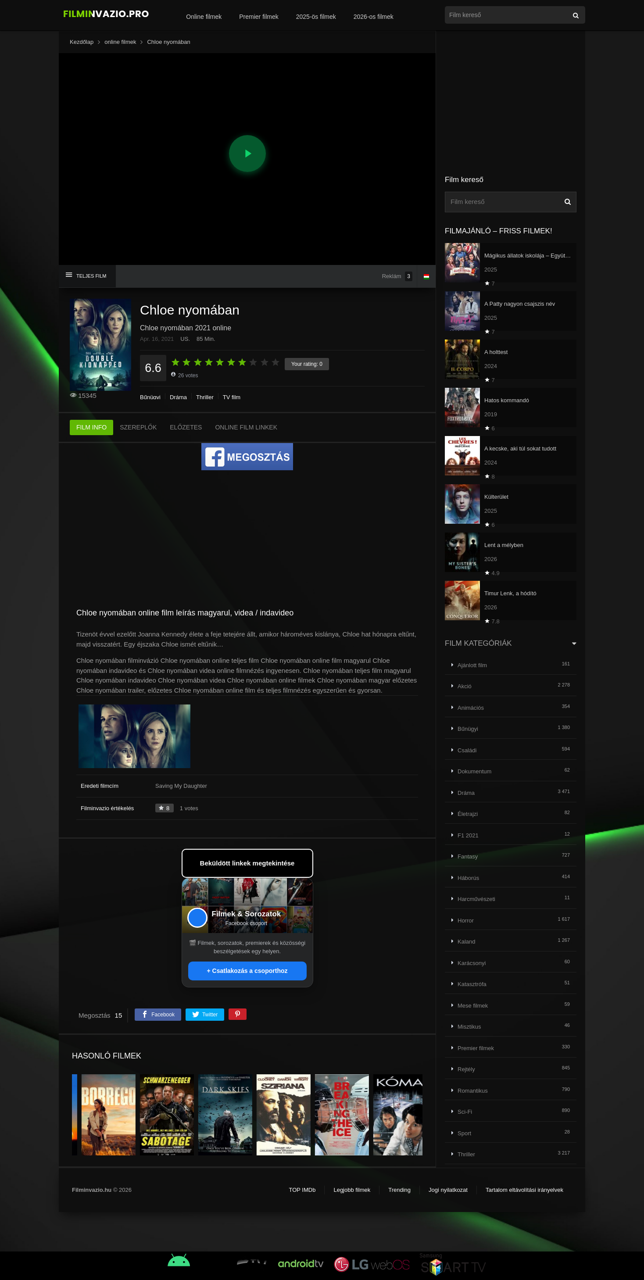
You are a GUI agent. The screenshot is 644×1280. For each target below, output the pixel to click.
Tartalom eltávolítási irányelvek (524, 1190)
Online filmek (204, 16)
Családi (467, 750)
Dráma (178, 397)
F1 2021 (468, 835)
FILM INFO (91, 427)
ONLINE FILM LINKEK (246, 427)
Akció (465, 686)
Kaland (466, 941)
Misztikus (469, 1026)
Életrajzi (468, 814)
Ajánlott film (472, 665)
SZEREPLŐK (138, 427)
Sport (464, 1133)
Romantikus (473, 1090)
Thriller (205, 397)
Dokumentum (474, 771)
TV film (231, 397)
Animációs (471, 707)
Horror (466, 920)
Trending (399, 1190)
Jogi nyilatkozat (448, 1190)
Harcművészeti (476, 899)
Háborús (468, 878)
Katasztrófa (472, 984)
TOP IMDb (302, 1190)
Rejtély (466, 1069)
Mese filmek (473, 1005)
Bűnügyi (150, 397)
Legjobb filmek (351, 1190)
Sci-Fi (465, 1111)
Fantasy (468, 856)
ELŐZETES (186, 427)
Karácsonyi (472, 963)
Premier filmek (258, 16)
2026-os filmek (374, 16)
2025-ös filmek (316, 16)
